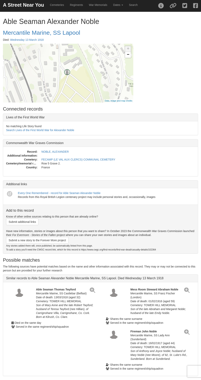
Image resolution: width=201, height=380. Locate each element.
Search (133, 4)
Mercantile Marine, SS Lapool (41, 32)
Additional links (16, 184)
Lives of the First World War (25, 117)
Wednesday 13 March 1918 (27, 39)
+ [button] (128, 49)
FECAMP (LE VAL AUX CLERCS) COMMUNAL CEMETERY (78, 159)
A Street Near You (23, 5)
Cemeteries (57, 4)
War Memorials (98, 4)
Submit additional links (22, 221)
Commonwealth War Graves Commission (35, 143)
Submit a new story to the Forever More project (37, 240)
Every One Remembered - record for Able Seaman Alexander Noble (59, 193)
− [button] (128, 55)
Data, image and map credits (118, 101)
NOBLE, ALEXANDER (55, 151)
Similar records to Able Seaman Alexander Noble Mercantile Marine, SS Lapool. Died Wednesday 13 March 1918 (85, 278)
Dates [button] (118, 4)
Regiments (76, 4)
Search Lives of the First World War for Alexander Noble (40, 130)
